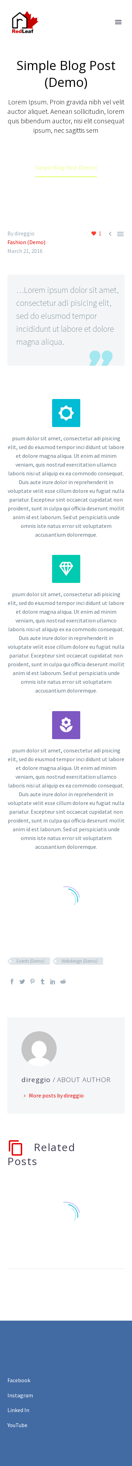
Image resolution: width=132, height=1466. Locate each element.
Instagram (20, 1395)
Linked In (18, 1409)
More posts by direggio (56, 1095)
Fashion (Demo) (26, 242)
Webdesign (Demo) (80, 961)
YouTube (17, 1425)
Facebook (18, 1380)
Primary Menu (118, 22)
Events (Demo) (30, 961)
